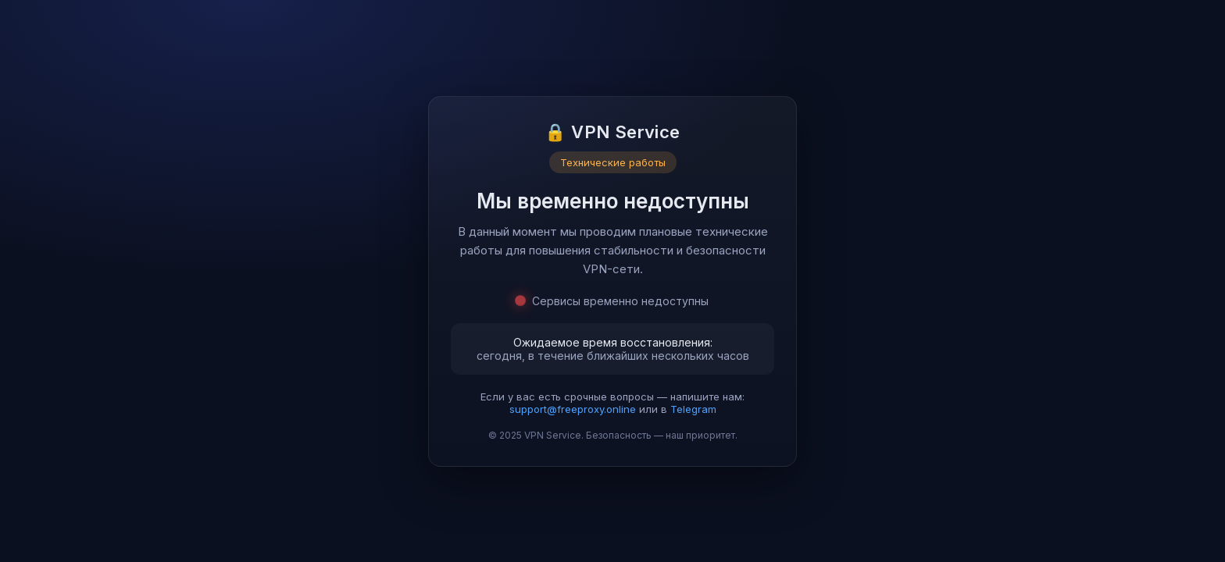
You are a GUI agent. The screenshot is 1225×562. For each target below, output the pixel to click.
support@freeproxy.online (572, 409)
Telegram (693, 409)
